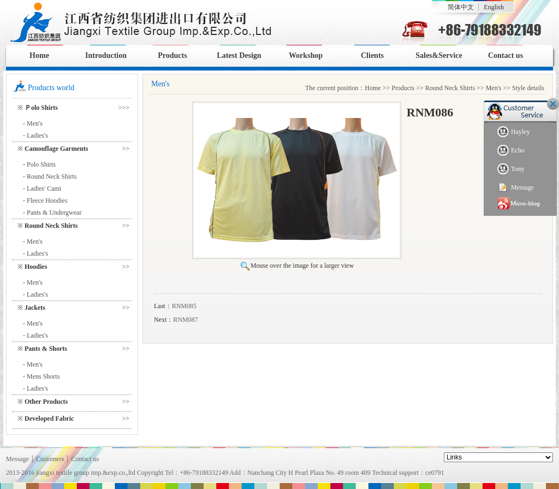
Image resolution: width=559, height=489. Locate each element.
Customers (50, 459)
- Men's (33, 123)
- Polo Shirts (39, 164)
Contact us (505, 55)
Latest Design (239, 55)
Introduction (106, 55)
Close (553, 104)
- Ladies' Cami (42, 188)
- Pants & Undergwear (52, 212)
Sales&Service (438, 55)
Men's (494, 88)
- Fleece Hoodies (45, 200)
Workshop (306, 55)
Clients (372, 55)
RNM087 (185, 319)
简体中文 (461, 7)
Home (39, 55)
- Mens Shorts (41, 376)
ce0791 (434, 472)
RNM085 (184, 306)
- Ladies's (35, 135)
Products (172, 55)
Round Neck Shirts (450, 88)
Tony (511, 169)
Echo (511, 150)
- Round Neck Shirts (49, 176)
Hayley (513, 132)
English (494, 7)
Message (515, 187)
